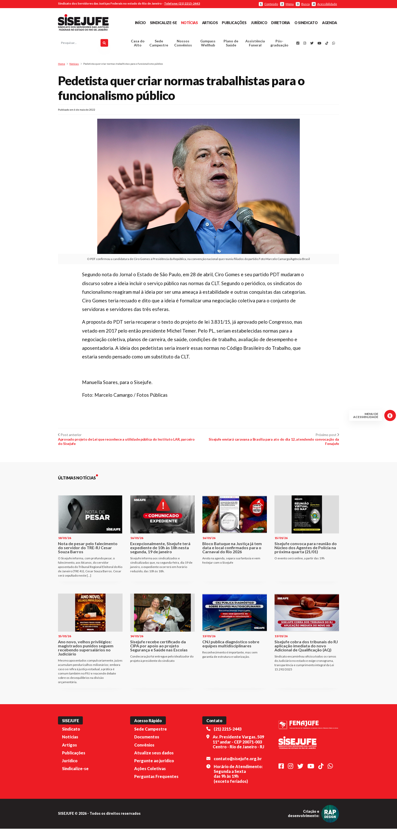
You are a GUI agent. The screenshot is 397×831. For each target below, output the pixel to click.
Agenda (329, 23)
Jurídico (259, 23)
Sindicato (71, 731)
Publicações (234, 23)
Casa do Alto (138, 44)
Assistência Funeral (255, 44)
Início (140, 23)
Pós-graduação (279, 44)
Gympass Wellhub (207, 44)
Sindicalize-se (163, 23)
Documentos (146, 739)
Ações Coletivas (150, 770)
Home (61, 65)
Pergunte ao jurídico (154, 762)
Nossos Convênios (183, 44)
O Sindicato (305, 23)
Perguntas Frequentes (156, 778)
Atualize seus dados (154, 754)
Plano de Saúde (231, 44)
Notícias (189, 23)
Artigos (210, 23)
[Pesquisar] (104, 44)
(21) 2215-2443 (228, 731)
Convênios (144, 747)
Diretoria (280, 23)
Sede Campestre (158, 44)
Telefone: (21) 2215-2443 (182, 3)
